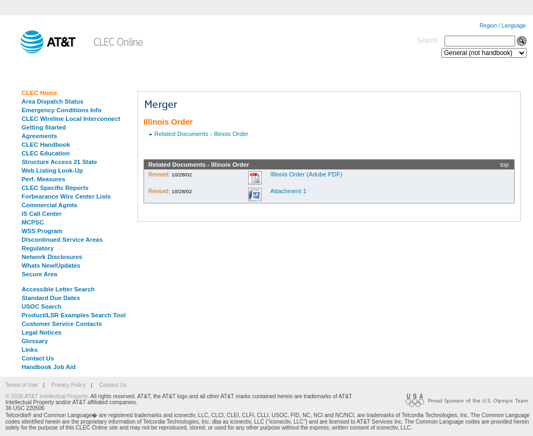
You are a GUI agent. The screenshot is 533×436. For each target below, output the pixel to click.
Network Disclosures (52, 257)
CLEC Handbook (46, 144)
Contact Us (38, 358)
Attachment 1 (288, 191)
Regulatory (38, 248)
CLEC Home (39, 93)
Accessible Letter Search (58, 289)
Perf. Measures (43, 179)
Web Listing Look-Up (52, 170)
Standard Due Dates (51, 298)
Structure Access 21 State (59, 162)
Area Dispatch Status (53, 101)
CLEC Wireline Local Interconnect (71, 118)
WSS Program (42, 231)
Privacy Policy (68, 385)
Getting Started (44, 127)
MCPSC (33, 222)
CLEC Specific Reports (55, 188)
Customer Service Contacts (62, 324)
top (504, 164)
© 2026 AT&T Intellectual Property (46, 396)
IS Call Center (42, 213)
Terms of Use (21, 385)
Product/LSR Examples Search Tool (74, 315)
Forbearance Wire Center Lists (66, 196)
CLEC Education (46, 153)
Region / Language (503, 26)
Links (30, 349)
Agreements (39, 136)
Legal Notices (42, 332)
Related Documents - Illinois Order (201, 134)
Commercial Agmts (49, 205)
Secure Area (39, 274)
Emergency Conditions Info (61, 110)
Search (426, 40)
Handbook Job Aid (49, 367)
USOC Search (42, 306)
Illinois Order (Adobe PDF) (306, 174)
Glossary (35, 341)
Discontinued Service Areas (62, 239)
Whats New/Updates (51, 265)
